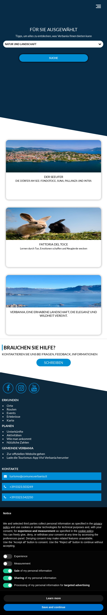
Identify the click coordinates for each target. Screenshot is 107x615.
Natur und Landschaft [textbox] (20, 44)
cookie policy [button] (85, 530)
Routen (11, 409)
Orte (10, 405)
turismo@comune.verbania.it (28, 476)
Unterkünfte (15, 431)
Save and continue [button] (53, 607)
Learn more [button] (53, 598)
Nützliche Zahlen (18, 442)
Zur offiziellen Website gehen (26, 453)
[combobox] (53, 44)
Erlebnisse (13, 416)
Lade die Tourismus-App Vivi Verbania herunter (38, 457)
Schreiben (53, 362)
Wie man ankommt (19, 438)
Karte (10, 420)
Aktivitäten (14, 435)
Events (11, 413)
